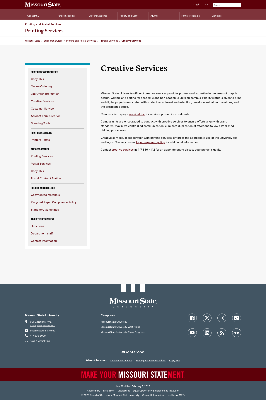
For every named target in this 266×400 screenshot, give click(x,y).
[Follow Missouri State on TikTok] (236, 318)
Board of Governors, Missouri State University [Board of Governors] (114, 395)
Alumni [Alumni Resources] (154, 16)
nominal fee (137, 114)
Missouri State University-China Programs (123, 332)
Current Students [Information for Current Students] (98, 16)
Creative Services (42, 101)
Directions (37, 226)
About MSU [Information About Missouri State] (33, 16)
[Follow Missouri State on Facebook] (192, 318)
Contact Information (121, 360)
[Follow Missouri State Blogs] (221, 332)
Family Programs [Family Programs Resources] (190, 16)
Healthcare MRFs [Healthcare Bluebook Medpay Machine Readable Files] (176, 395)
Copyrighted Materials (45, 195)
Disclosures (123, 390)
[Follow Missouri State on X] (207, 318)
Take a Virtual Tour (40, 341)
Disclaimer (109, 390)
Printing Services (44, 30)
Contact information (44, 241)
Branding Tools (40, 123)
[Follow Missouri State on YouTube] (192, 332)
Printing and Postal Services (43, 24)
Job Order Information (45, 94)
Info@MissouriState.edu (42, 330)
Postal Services (41, 163)
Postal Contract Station (46, 178)
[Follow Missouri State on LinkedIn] (207, 332)
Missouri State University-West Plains (120, 327)
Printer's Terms (40, 140)
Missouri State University (114, 322)
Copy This (37, 79)
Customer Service (42, 108)
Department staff (42, 233)
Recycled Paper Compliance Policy (53, 202)
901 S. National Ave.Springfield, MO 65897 (42, 323)
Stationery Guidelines (45, 209)
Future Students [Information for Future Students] (66, 16)
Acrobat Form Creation (46, 116)
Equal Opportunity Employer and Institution (156, 390)
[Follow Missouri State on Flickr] (236, 332)
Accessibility (93, 390)
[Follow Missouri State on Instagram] (221, 318)
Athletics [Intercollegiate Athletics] (216, 16)
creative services (123, 149)
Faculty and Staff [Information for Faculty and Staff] (128, 16)
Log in (196, 4)
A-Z (206, 4)
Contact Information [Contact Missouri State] (153, 395)
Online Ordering (41, 86)
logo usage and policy (150, 142)
